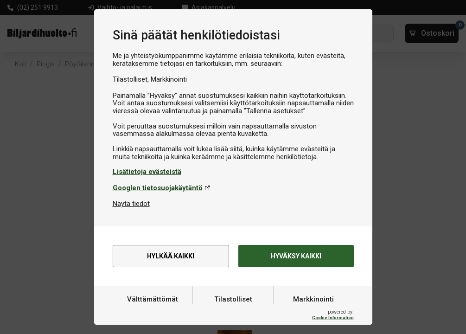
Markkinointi (313, 312)
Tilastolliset (233, 312)
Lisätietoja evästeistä (147, 171)
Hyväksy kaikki (296, 256)
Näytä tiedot (131, 203)
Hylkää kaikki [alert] (171, 256)
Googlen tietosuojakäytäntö (158, 188)
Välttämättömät (152, 312)
